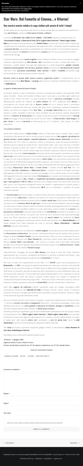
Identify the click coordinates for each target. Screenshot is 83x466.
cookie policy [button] (28, 8)
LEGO (54, 71)
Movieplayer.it (48, 458)
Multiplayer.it (39, 458)
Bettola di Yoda (34, 290)
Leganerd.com (58, 458)
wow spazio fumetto (42, 356)
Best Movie (25, 81)
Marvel (74, 101)
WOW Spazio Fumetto (46, 309)
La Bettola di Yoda (28, 40)
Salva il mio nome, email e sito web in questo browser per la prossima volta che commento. (35, 423)
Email (6, 403)
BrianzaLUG (8, 265)
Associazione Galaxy (12, 40)
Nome (7, 393)
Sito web (7, 413)
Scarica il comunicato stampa (41, 350)
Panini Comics (42, 43)
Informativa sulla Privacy (27, 458)
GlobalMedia (51, 212)
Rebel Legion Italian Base (58, 314)
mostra (22, 356)
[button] (80, 3)
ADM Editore (11, 84)
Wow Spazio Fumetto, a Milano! (39, 33)
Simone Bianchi (68, 220)
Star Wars (30, 356)
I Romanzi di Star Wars (11, 356)
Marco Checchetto (62, 223)
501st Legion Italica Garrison (47, 40)
